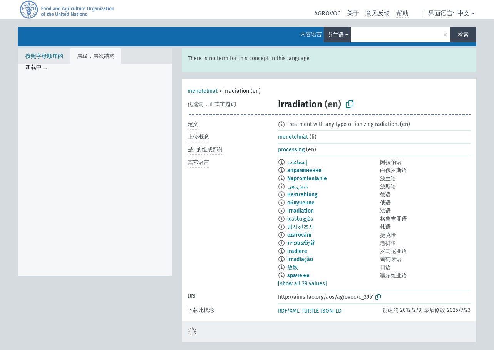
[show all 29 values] (302, 283)
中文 (463, 13)
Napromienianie (307, 178)
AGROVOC (327, 13)
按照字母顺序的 (44, 56)
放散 (292, 267)
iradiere (297, 251)
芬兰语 (336, 35)
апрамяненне (304, 170)
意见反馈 (377, 13)
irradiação (300, 259)
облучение (301, 202)
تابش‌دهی (297, 186)
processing (291, 149)
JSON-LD (331, 311)
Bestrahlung (302, 194)
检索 (463, 35)
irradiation (300, 211)
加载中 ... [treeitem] (36, 67)
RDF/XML (289, 311)
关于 (353, 13)
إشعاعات (297, 162)
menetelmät (203, 91)
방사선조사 (300, 227)
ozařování (299, 235)
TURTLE (310, 311)
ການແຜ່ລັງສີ (301, 243)
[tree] (95, 170)
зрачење (298, 275)
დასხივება (300, 219)
